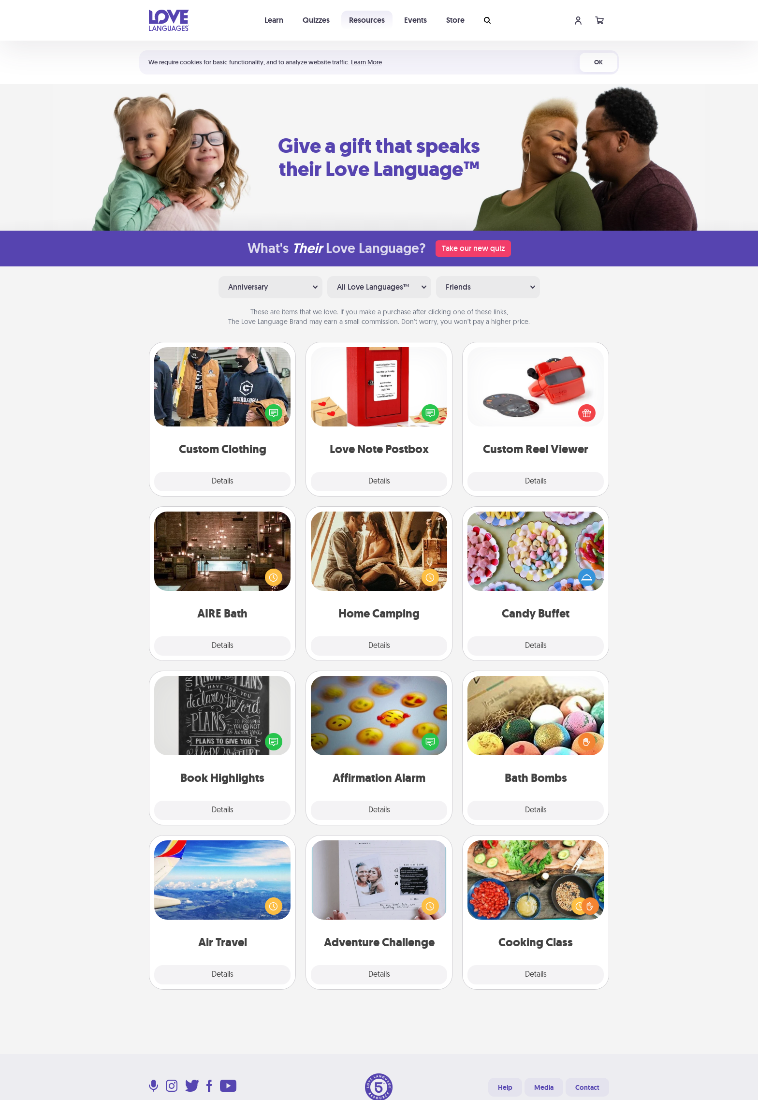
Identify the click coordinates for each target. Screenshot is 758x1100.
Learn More (366, 62)
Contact (587, 1087)
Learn (273, 20)
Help (505, 1087)
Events (415, 20)
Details (222, 481)
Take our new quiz (473, 248)
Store (455, 20)
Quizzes (316, 20)
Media (544, 1087)
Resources (367, 20)
